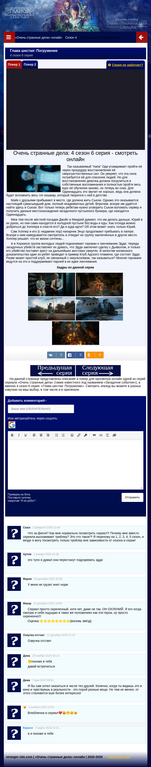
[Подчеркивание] (25, 435)
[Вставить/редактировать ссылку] (78, 435)
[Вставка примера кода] (101, 435)
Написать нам (119, 757)
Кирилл (28, 727)
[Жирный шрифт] (12, 435)
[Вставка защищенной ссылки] (85, 435)
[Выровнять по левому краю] (34, 435)
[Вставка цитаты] (94, 435)
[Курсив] (18, 435)
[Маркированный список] (56, 435)
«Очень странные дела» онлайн (38, 37)
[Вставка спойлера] (107, 435)
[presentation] (78, 501)
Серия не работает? (125, 65)
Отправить (132, 497)
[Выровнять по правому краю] (47, 435)
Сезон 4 (71, 37)
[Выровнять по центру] (41, 435)
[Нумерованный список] (63, 435)
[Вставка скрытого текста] (114, 435)
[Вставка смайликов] (72, 435)
